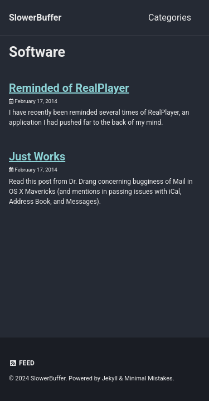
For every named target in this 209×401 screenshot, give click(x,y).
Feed (22, 363)
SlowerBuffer (35, 17)
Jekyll (110, 378)
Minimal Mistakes (148, 378)
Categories (169, 17)
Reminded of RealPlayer (69, 88)
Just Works (37, 156)
